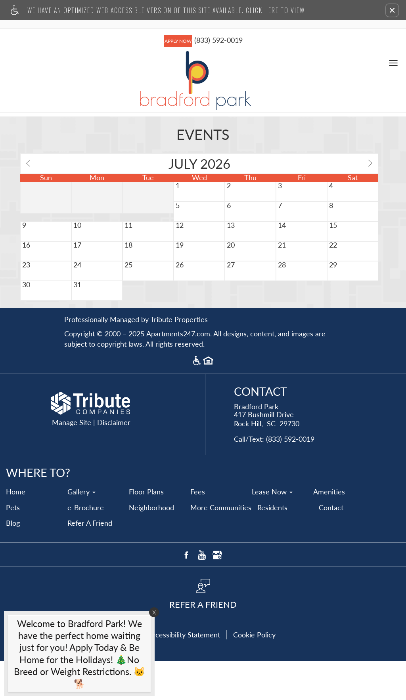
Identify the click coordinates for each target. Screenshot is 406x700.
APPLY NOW (177, 42)
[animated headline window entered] (77, 655)
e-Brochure (85, 547)
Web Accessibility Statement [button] (175, 673)
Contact (331, 547)
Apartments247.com (178, 373)
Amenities (329, 531)
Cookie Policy (254, 673)
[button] (392, 10)
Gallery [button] (81, 531)
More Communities (220, 547)
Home (15, 531)
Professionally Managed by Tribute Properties (136, 358)
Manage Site (71, 461)
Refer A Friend (89, 562)
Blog (13, 562)
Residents (272, 547)
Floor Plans (146, 531)
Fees (197, 531)
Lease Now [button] (272, 531)
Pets (13, 547)
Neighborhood (151, 547)
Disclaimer (113, 461)
